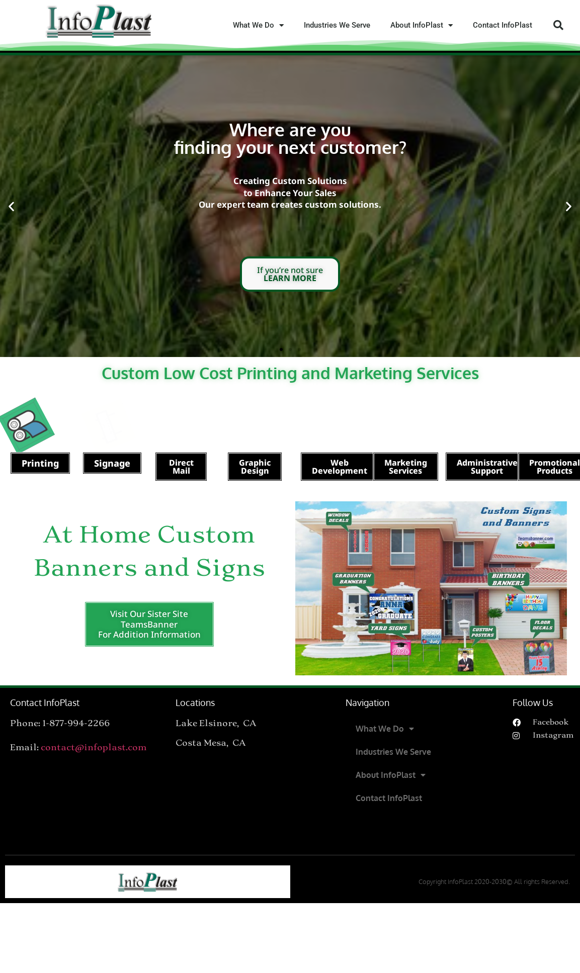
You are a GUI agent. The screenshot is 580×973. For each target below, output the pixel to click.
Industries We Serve (337, 25)
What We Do (258, 25)
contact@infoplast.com (93, 747)
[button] (558, 25)
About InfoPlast (421, 25)
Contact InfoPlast (502, 25)
